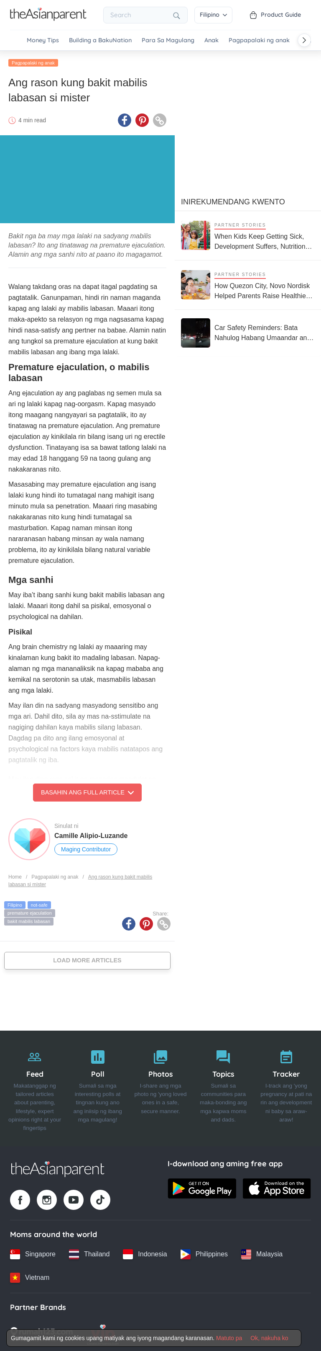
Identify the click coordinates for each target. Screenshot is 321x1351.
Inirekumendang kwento (233, 200)
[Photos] (160, 1088)
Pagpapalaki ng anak (259, 40)
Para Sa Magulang (168, 40)
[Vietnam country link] (29, 1276)
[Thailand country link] (89, 1253)
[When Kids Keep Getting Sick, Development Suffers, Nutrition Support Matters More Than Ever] (248, 234)
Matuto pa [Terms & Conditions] (229, 1338)
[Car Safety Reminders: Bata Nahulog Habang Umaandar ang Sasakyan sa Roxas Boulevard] (248, 331)
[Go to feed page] (48, 18)
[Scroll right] (304, 40)
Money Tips (43, 40)
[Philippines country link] (204, 1253)
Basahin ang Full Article (87, 791)
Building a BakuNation (100, 40)
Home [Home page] (15, 876)
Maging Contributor (86, 848)
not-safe (39, 903)
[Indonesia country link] (145, 1253)
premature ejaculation (30, 912)
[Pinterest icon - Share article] (142, 119)
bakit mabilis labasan (29, 920)
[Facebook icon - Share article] (124, 119)
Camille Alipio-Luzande (90, 834)
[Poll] (97, 1088)
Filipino (213, 14)
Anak (211, 40)
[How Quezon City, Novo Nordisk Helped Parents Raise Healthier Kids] (248, 284)
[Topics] (223, 1088)
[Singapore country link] (33, 1253)
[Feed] (34, 1088)
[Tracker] (286, 1088)
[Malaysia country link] (262, 1253)
